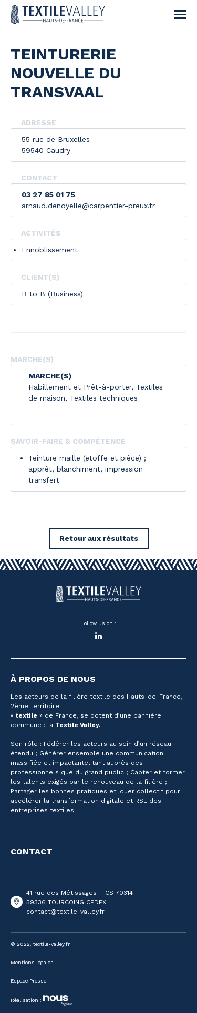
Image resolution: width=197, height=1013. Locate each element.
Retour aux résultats (98, 538)
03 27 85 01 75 (48, 194)
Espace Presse (28, 981)
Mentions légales (32, 962)
